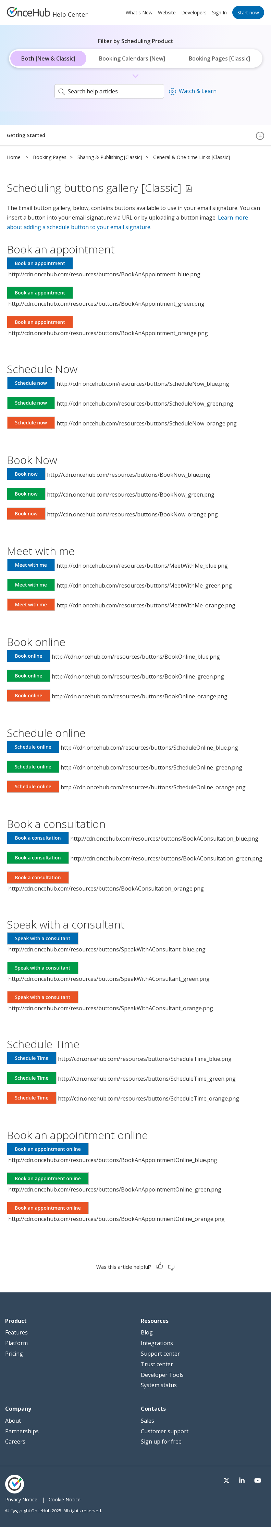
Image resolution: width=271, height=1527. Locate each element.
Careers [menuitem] (15, 1441)
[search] (109, 91)
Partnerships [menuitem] (22, 1431)
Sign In (219, 12)
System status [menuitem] (159, 1385)
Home (14, 157)
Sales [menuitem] (147, 1420)
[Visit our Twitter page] (232, 1480)
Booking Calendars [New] (132, 58)
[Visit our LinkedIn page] (245, 1480)
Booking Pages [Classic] (219, 58)
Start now (248, 12)
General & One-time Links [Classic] (191, 157)
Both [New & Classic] (48, 58)
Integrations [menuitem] (157, 1343)
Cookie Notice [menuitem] (65, 1499)
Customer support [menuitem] (164, 1431)
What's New (139, 12)
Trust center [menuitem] (157, 1364)
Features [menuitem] (16, 1332)
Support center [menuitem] (160, 1353)
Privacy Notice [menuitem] (21, 1499)
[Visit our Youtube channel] (259, 1480)
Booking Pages (49, 157)
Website (167, 12)
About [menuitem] (13, 1420)
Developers (194, 12)
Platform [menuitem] (16, 1343)
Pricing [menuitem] (14, 1353)
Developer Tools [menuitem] (162, 1375)
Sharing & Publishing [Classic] (109, 157)
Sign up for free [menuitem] (161, 1441)
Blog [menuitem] (147, 1332)
